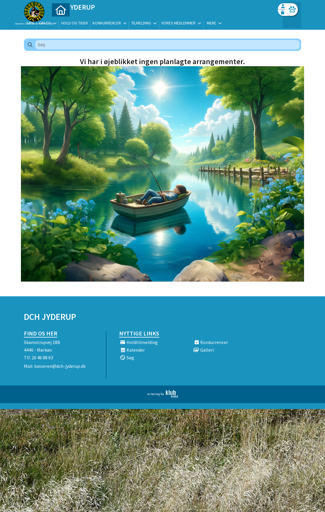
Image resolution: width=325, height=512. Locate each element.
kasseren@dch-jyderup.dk (60, 366)
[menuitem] (61, 19)
